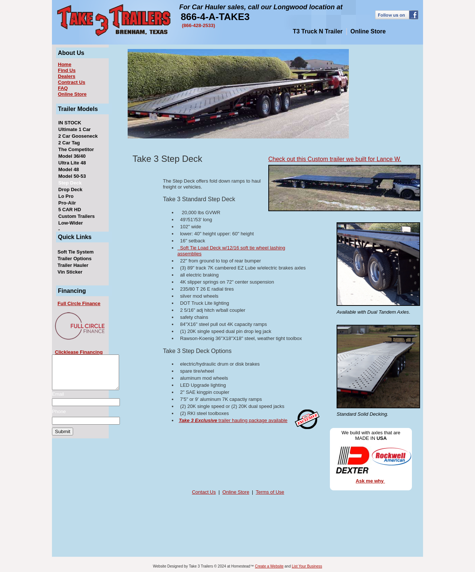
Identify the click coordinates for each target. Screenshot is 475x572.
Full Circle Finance (79, 303)
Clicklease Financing (79, 352)
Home (64, 64)
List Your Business (307, 566)
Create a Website (269, 566)
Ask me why (370, 481)
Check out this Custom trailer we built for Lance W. (334, 159)
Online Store (72, 94)
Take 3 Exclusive (198, 420)
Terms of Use (270, 492)
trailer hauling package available (252, 420)
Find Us (67, 70)
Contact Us (204, 492)
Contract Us (71, 82)
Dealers (66, 76)
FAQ (63, 88)
